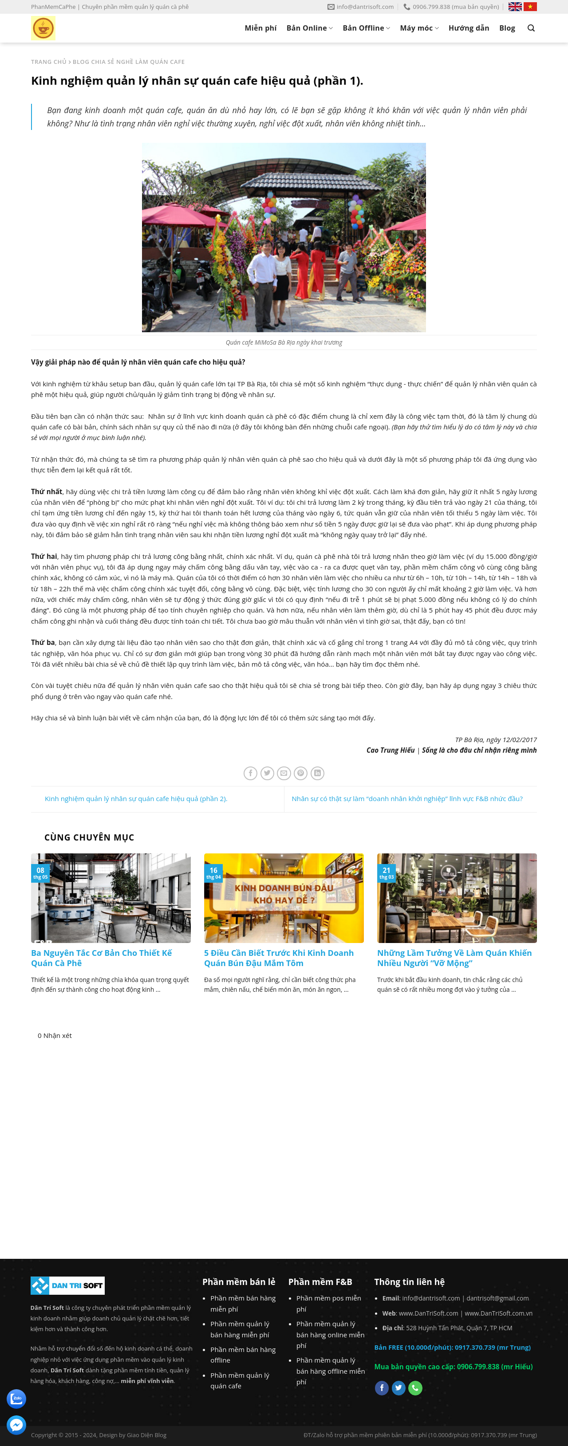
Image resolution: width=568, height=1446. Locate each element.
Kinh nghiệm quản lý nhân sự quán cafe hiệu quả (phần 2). (129, 798)
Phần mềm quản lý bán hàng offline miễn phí (330, 1371)
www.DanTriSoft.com (428, 1313)
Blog (507, 28)
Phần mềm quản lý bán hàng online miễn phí (330, 1334)
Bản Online (310, 28)
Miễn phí (260, 28)
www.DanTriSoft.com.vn (499, 1313)
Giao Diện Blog (146, 1435)
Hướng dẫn (469, 28)
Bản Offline (366, 28)
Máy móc (419, 28)
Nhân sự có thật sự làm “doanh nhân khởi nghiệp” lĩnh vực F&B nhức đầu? (414, 798)
